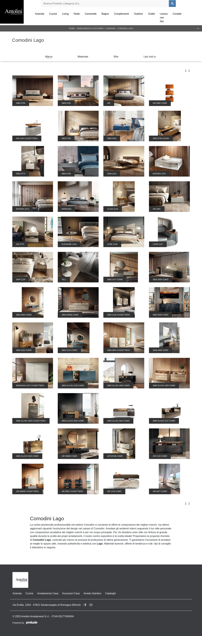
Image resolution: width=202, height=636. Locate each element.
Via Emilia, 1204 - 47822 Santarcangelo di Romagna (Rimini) (46, 605)
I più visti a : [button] (150, 56)
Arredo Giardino (92, 593)
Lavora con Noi (164, 17)
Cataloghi (110, 593)
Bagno (105, 13)
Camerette (91, 13)
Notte (77, 13)
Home (71, 28)
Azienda (39, 13)
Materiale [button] (83, 56)
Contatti (177, 13)
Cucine (53, 13)
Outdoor (138, 13)
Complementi (121, 13)
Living (65, 13)
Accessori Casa (71, 593)
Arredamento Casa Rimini (90, 28)
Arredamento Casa (47, 593)
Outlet (151, 13)
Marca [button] (48, 56)
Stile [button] (115, 56)
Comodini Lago (125, 28)
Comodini (110, 28)
